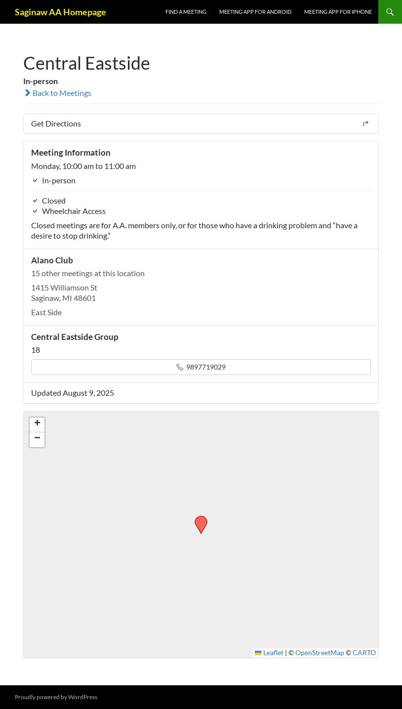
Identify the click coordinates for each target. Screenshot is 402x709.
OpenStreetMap (319, 653)
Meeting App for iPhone (338, 11)
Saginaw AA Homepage (60, 11)
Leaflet (269, 653)
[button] (198, 519)
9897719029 (201, 367)
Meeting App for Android (255, 11)
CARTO (364, 653)
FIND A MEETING (185, 11)
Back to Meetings (57, 92)
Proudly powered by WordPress (56, 697)
